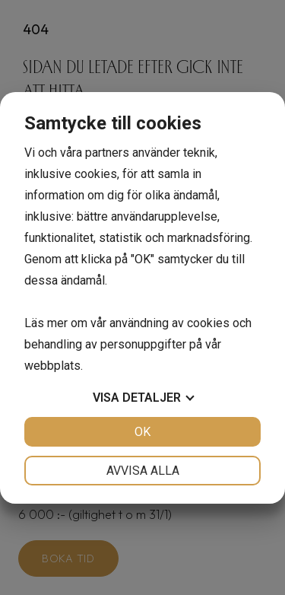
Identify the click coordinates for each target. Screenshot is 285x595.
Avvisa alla (142, 470)
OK (142, 432)
